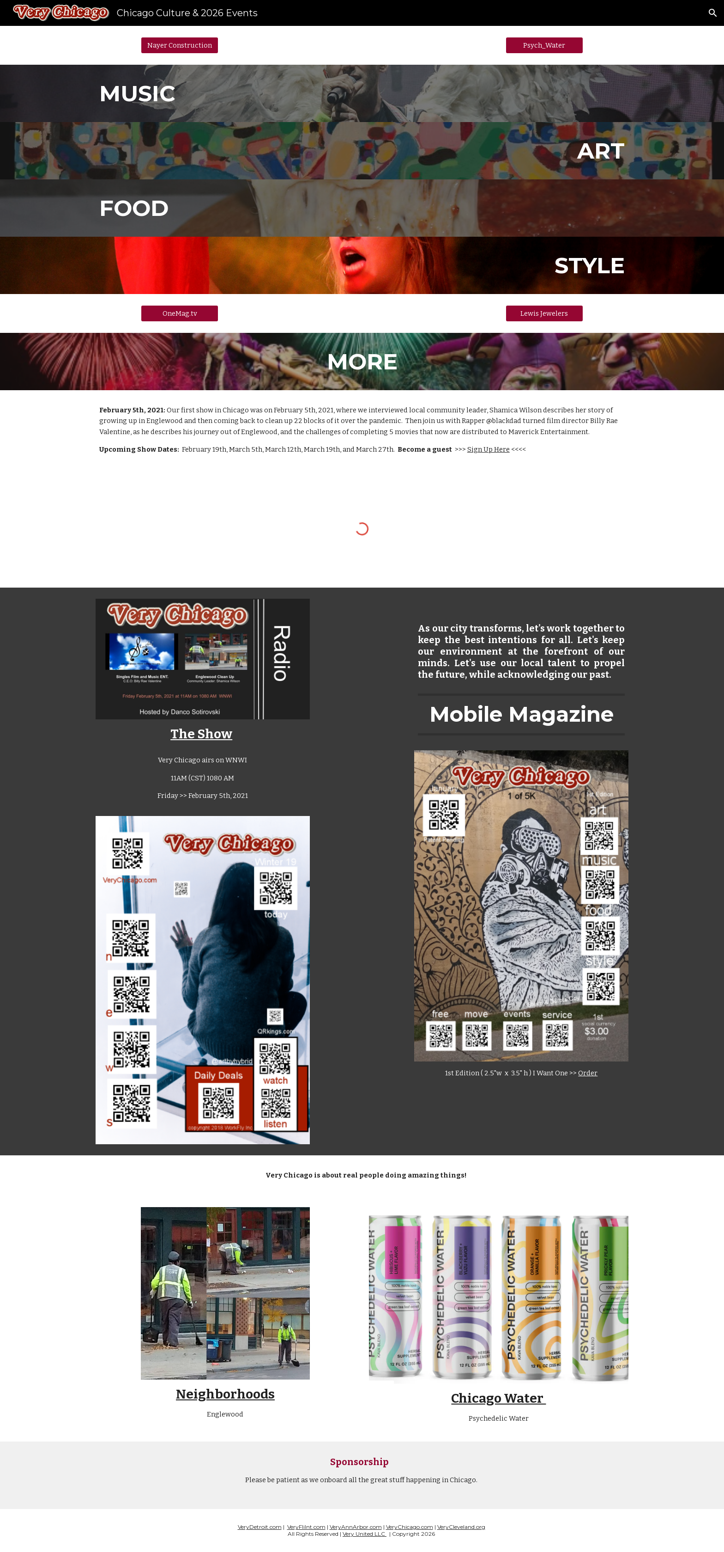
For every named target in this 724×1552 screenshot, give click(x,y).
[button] (713, 13)
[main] (362, 93)
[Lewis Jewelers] (544, 313)
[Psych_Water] (544, 45)
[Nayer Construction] (179, 45)
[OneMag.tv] (179, 313)
